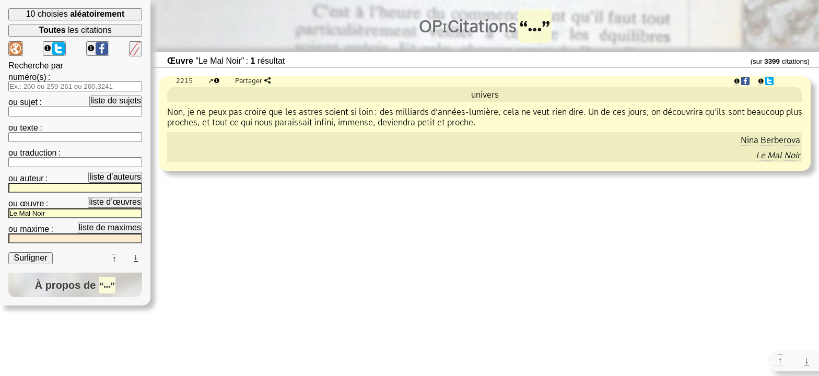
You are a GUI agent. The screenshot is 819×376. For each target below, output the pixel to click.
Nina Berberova (770, 140)
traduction (38, 152)
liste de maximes (110, 227)
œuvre (32, 203)
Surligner (30, 257)
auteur (31, 178)
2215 (184, 80)
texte (29, 127)
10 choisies (75, 13)
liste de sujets (115, 100)
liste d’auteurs (115, 176)
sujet (29, 102)
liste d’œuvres (115, 201)
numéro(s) (27, 77)
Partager (248, 80)
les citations (75, 30)
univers (485, 94)
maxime (34, 229)
